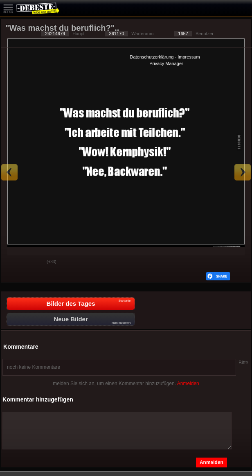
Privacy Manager (166, 63)
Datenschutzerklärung (151, 56)
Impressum (189, 56)
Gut (14, 262)
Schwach (34, 262)
